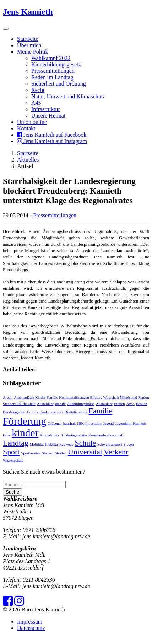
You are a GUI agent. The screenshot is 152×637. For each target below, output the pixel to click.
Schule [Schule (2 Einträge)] (85, 443)
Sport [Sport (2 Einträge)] (11, 452)
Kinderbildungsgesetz (56, 64)
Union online (32, 122)
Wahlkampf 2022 (50, 58)
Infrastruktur (45, 109)
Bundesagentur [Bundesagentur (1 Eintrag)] (14, 412)
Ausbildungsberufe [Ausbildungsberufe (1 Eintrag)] (51, 404)
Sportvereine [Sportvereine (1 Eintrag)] (30, 453)
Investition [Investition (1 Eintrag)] (93, 423)
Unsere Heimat (48, 116)
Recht (37, 90)
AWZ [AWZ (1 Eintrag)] (130, 404)
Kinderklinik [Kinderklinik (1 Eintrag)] (49, 435)
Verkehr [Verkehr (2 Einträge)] (116, 452)
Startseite (27, 39)
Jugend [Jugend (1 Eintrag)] (108, 423)
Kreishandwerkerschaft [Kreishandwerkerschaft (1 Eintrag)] (106, 435)
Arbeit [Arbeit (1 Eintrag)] (7, 397)
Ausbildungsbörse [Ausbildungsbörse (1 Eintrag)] (80, 404)
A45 (36, 103)
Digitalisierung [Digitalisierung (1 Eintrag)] (76, 412)
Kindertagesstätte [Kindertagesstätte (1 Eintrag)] (74, 435)
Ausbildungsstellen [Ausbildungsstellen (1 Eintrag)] (110, 404)
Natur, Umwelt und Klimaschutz (68, 96)
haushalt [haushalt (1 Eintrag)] (69, 423)
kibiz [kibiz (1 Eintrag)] (6, 435)
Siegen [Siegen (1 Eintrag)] (129, 444)
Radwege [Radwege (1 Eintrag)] (66, 444)
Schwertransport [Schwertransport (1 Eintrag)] (109, 444)
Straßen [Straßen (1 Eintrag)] (60, 453)
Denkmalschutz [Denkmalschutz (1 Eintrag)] (51, 412)
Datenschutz (31, 628)
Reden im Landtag (52, 77)
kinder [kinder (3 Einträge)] (25, 433)
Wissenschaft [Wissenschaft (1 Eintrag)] (13, 460)
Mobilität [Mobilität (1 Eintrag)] (37, 444)
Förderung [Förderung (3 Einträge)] (24, 421)
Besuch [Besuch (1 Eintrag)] (141, 404)
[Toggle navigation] (6, 29)
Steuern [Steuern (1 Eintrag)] (48, 453)
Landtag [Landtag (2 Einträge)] (15, 443)
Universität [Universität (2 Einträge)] (85, 452)
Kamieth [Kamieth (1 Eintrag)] (139, 423)
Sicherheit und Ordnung (58, 84)
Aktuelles (28, 160)
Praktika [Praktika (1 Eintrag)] (51, 444)
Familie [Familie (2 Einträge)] (101, 411)
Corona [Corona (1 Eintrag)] (32, 412)
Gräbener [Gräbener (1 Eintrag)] (55, 423)
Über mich (29, 45)
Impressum (29, 622)
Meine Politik (32, 52)
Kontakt (26, 128)
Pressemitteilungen (53, 71)
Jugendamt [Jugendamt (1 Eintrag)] (123, 423)
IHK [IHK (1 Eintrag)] (80, 423)
